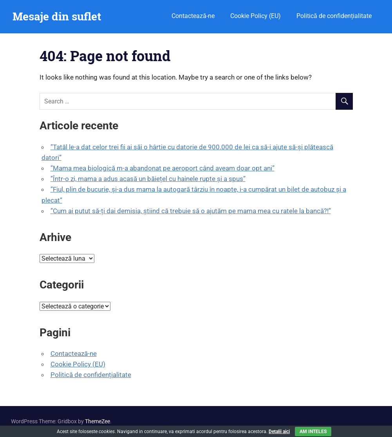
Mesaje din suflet (57, 16)
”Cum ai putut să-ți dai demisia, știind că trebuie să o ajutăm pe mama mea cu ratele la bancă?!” (191, 211)
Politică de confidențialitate (334, 16)
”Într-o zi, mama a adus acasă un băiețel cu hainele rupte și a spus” (148, 179)
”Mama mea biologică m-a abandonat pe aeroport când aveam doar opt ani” (163, 168)
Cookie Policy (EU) (255, 16)
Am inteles (313, 431)
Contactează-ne (193, 16)
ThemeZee (97, 421)
